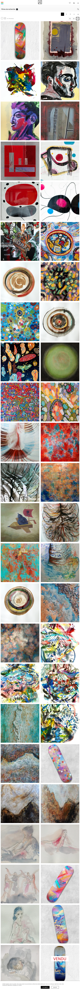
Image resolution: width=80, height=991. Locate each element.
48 (77, 18)
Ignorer (74, 987)
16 (69, 18)
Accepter (64, 987)
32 (73, 18)
